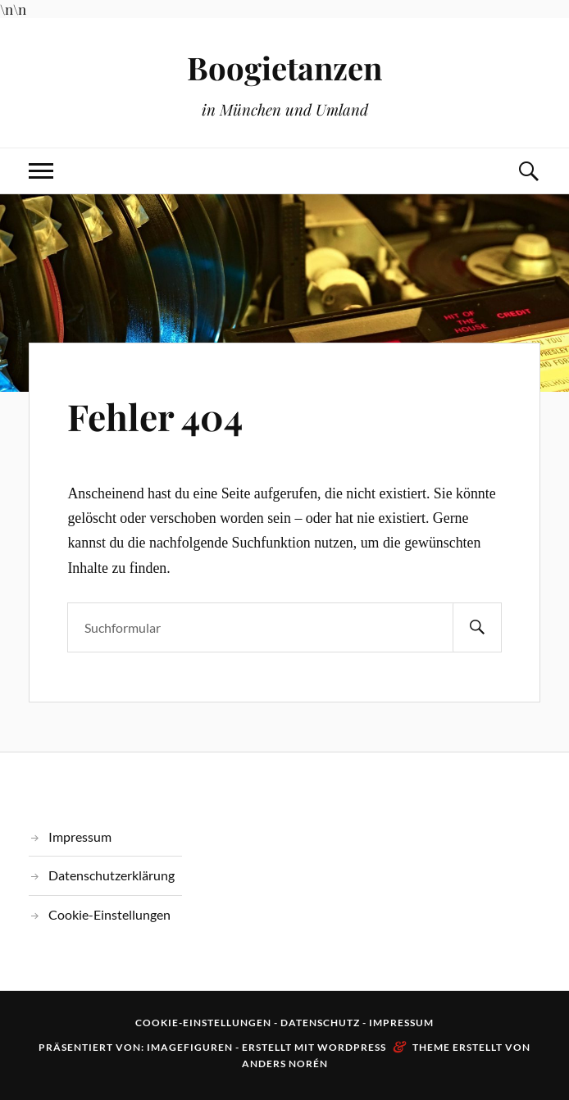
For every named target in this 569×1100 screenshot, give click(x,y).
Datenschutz (320, 1022)
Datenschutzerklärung (111, 875)
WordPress (351, 1047)
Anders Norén (285, 1063)
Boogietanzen (284, 68)
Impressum (80, 836)
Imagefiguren (190, 1047)
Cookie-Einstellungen (109, 914)
